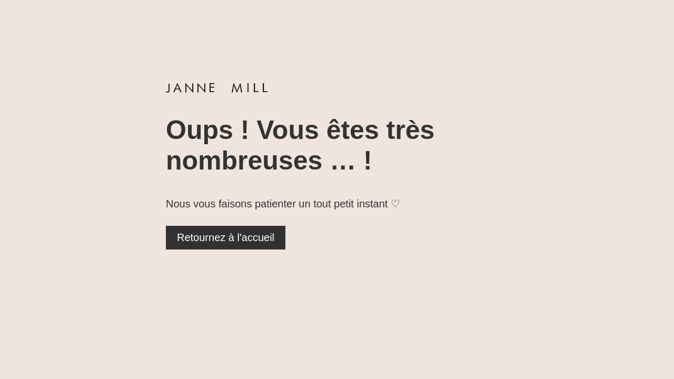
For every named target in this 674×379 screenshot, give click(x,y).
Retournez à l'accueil (225, 237)
